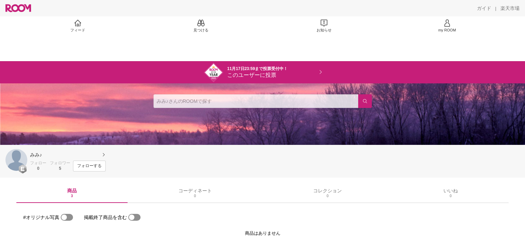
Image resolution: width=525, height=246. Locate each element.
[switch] (67, 217)
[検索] (365, 101)
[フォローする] (89, 166)
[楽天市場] (510, 8)
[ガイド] (484, 8)
